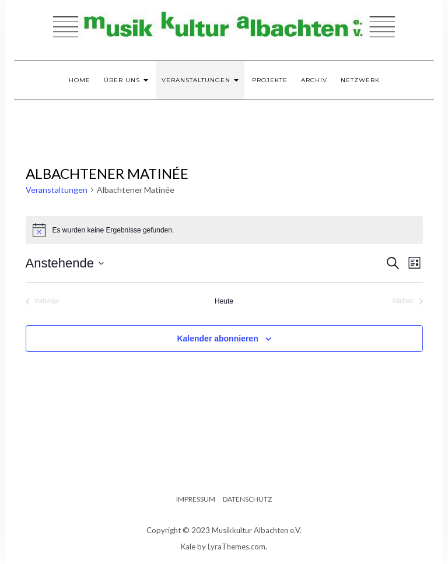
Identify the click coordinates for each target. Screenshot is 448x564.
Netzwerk (360, 80)
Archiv (314, 80)
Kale (188, 546)
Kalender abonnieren (217, 338)
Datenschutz (247, 499)
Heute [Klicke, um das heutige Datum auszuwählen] (224, 301)
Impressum (195, 499)
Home (79, 80)
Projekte (270, 80)
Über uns (126, 80)
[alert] (224, 230)
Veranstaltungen (200, 80)
